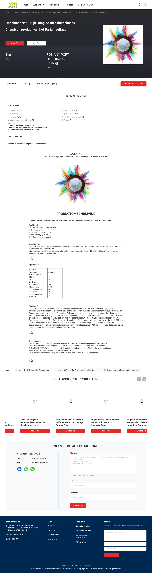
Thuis (8, 13)
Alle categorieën (81, 542)
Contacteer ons (52, 539)
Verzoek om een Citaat (133, 83)
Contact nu (78, 505)
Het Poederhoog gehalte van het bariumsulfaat (121, 370)
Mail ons (36, 43)
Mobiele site (74, 565)
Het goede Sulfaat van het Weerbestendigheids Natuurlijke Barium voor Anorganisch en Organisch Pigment (20, 425)
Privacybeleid (87, 565)
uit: (72, 480)
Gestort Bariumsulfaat (83, 526)
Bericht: (74, 453)
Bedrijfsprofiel (52, 526)
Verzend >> (111, 555)
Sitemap (63, 565)
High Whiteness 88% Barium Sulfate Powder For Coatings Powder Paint (128, 422)
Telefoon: (74, 492)
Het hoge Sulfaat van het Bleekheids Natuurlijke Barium (77, 370)
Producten (15, 13)
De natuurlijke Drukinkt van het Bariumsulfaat (32, 370)
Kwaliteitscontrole (53, 535)
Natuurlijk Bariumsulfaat (30, 13)
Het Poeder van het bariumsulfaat (82, 536)
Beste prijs (14, 43)
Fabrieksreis (51, 530)
